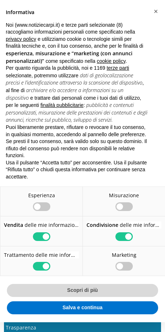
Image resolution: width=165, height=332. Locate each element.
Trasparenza (21, 327)
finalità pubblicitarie (62, 105)
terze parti (118, 68)
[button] (155, 11)
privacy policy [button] (21, 39)
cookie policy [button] (111, 61)
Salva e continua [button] (82, 307)
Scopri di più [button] (82, 290)
